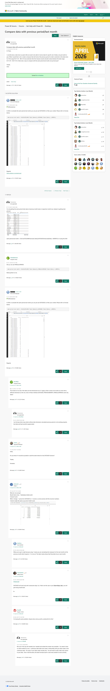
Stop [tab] (91, 72)
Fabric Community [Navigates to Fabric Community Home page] (21, 11)
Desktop (48, 26)
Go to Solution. (40, 75)
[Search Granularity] (62, 18)
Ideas (43, 10)
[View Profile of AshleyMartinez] (14, 257)
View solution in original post (14, 173)
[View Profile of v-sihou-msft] (18, 100)
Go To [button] (101, 14)
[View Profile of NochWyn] (16, 381)
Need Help (13, 81)
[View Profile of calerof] (15, 442)
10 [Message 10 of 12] (18, 429)
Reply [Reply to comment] (65, 181)
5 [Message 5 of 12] (21, 657)
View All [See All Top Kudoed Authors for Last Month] (76, 149)
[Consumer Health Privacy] (24, 686)
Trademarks (101, 680)
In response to (15, 385)
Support (69, 10)
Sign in (91, 14)
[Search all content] (86, 18)
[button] (55, 35)
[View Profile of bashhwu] (19, 543)
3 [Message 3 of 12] (14, 529)
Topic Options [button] (64, 35)
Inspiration (37, 10)
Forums (30, 10)
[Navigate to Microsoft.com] (9, 11)
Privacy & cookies (86, 680)
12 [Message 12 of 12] (11, 243)
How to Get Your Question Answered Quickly (85, 83)
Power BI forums (11, 26)
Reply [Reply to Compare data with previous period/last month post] (65, 85)
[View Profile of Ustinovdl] (16, 484)
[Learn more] (79, 68)
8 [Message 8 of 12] (14, 470)
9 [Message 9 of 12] (14, 399)
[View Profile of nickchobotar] (20, 572)
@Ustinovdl (16, 581)
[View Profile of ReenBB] (19, 610)
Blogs (57, 10)
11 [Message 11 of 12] (11, 277)
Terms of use (94, 680)
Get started (81, 21)
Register (86, 14)
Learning (63, 10)
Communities (50, 10)
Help (96, 14)
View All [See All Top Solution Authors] (76, 117)
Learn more (8, 6)
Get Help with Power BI (34, 26)
